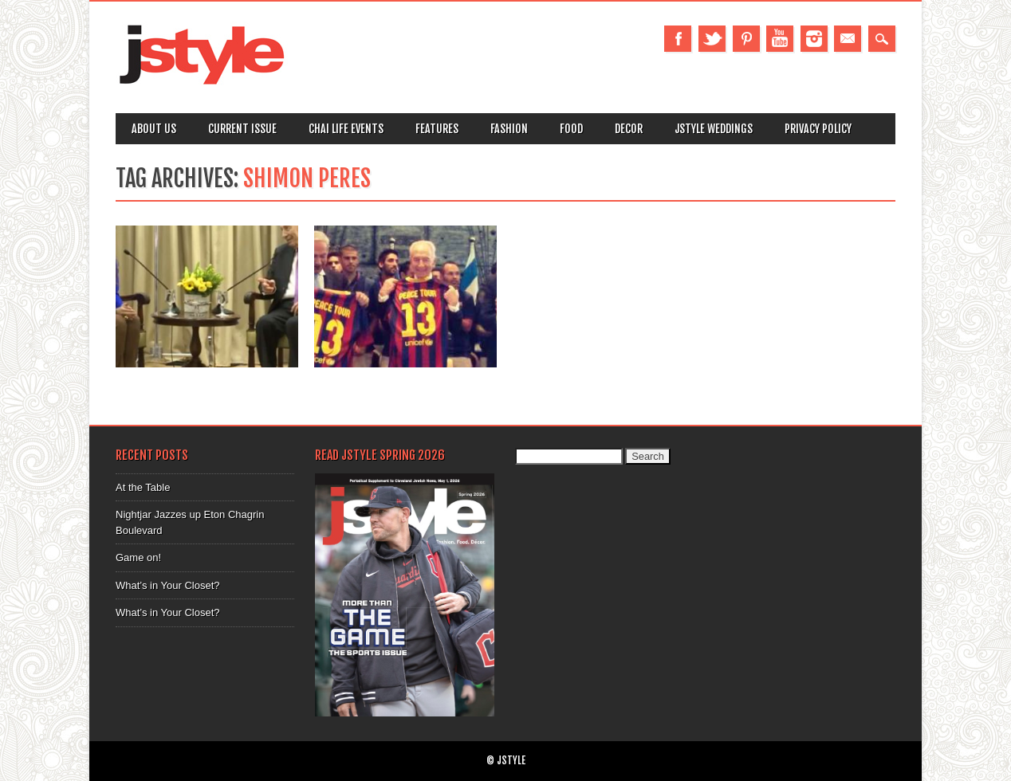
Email (847, 39)
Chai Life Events (346, 128)
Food (571, 128)
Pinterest (746, 39)
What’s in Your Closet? (168, 585)
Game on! (138, 557)
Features (436, 128)
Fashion (509, 128)
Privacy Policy (818, 128)
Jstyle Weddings (714, 128)
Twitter (712, 39)
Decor (629, 128)
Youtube (779, 39)
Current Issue (242, 128)
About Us (154, 128)
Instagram (814, 39)
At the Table (143, 487)
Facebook (677, 39)
